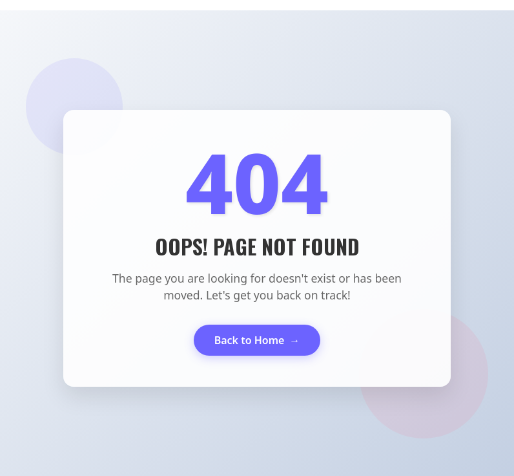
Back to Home (257, 340)
